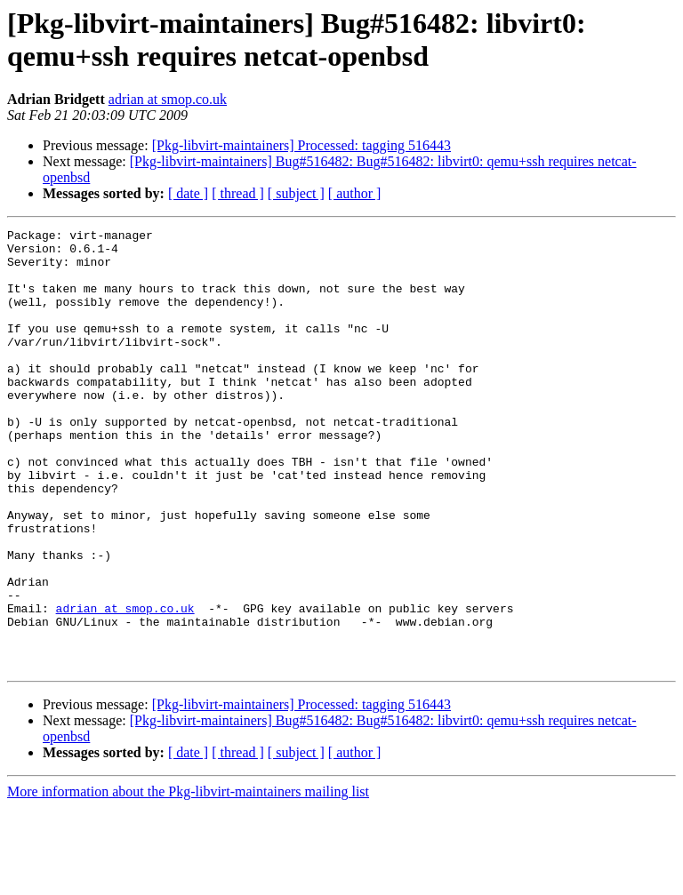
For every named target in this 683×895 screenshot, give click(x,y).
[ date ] (188, 193)
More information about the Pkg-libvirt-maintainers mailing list (188, 879)
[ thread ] (238, 193)
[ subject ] (296, 193)
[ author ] (355, 193)
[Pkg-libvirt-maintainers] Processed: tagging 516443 (301, 145)
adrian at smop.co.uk (167, 99)
